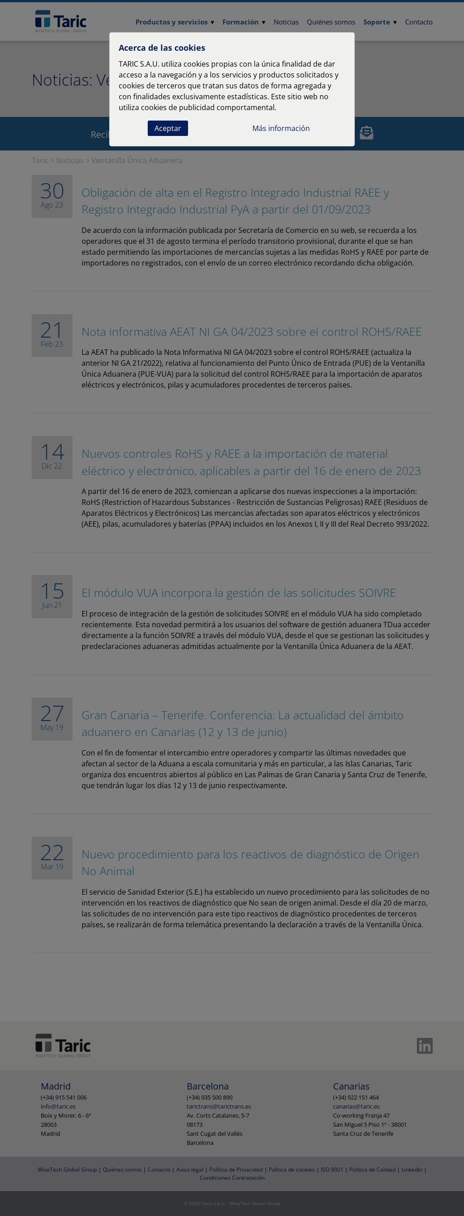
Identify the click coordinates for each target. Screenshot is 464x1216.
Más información (281, 128)
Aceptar (168, 128)
